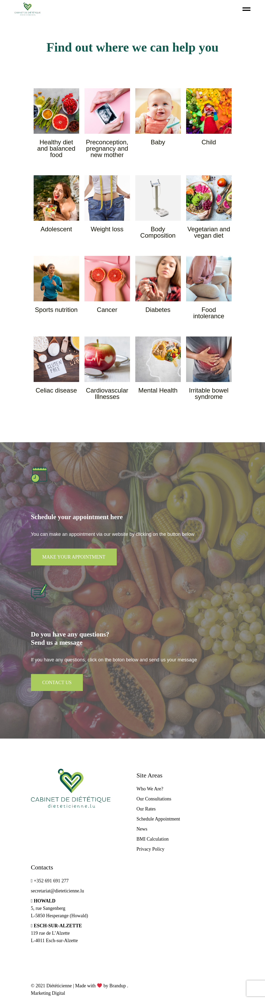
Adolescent (56, 229)
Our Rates (146, 809)
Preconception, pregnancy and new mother (107, 148)
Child (208, 142)
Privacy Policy (151, 849)
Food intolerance (208, 313)
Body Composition (158, 232)
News (142, 829)
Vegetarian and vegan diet (208, 232)
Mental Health (157, 390)
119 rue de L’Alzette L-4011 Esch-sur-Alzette (56, 933)
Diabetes (157, 309)
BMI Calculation (153, 839)
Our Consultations (154, 798)
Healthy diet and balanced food (56, 148)
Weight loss (107, 229)
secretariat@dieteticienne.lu (57, 890)
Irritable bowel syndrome (208, 393)
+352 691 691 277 (50, 880)
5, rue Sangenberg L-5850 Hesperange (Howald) (59, 908)
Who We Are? (150, 788)
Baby (158, 142)
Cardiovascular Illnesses (107, 393)
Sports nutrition (56, 309)
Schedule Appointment (158, 819)
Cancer (107, 309)
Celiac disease (56, 390)
